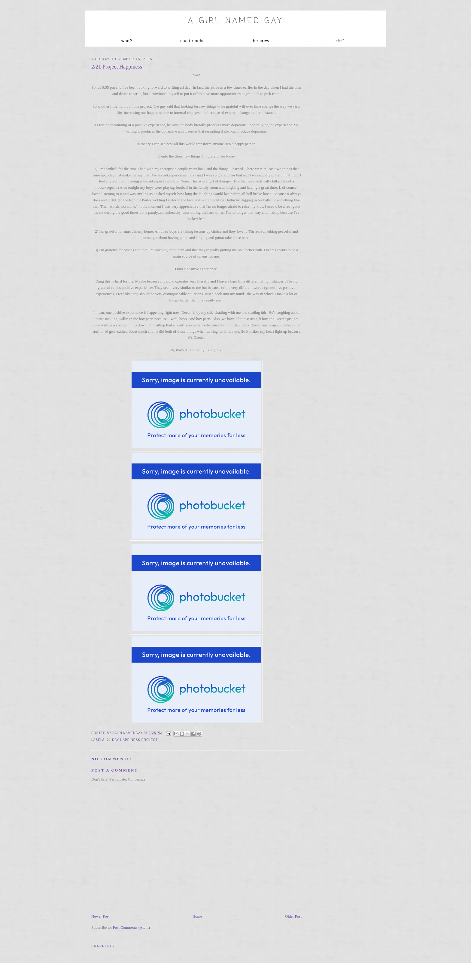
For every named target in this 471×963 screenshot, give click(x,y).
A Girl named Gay (235, 21)
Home (197, 916)
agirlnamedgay (128, 733)
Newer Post (100, 916)
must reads (191, 40)
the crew (261, 40)
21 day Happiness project (132, 739)
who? (126, 40)
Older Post (293, 916)
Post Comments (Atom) (131, 927)
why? (339, 40)
